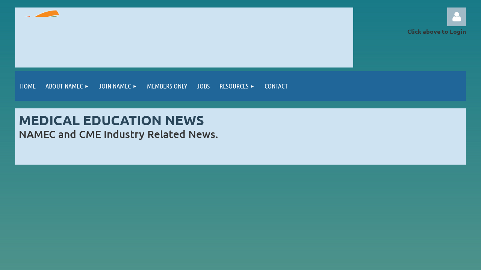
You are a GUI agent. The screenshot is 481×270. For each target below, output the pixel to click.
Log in (456, 17)
